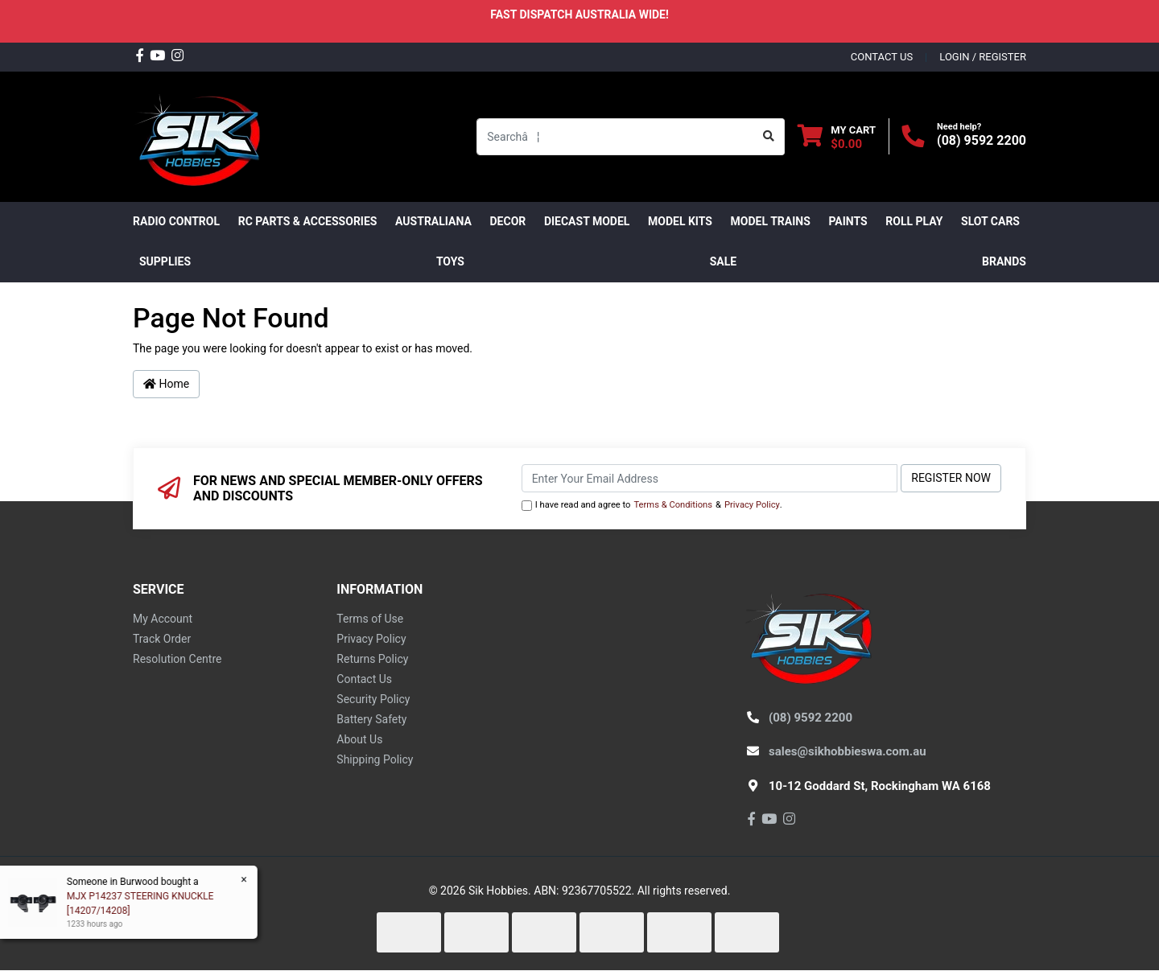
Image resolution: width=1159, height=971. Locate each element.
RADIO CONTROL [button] (176, 221)
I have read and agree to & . (652, 505)
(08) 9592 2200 (981, 140)
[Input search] (615, 136)
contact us (882, 57)
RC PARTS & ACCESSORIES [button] (307, 221)
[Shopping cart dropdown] (836, 136)
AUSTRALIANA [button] (433, 221)
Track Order (162, 638)
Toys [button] (450, 261)
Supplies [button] (165, 261)
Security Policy (373, 699)
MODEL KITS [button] (680, 221)
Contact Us (364, 679)
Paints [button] (847, 221)
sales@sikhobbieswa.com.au (847, 751)
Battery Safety (371, 719)
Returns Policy (372, 658)
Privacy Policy (752, 505)
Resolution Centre (177, 658)
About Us (359, 739)
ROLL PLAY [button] (913, 221)
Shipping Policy (374, 759)
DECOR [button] (508, 221)
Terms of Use (369, 618)
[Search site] (769, 136)
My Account (162, 618)
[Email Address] (710, 478)
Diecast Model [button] (587, 221)
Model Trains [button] (770, 221)
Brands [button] (1004, 261)
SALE (723, 261)
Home (166, 383)
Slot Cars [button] (990, 221)
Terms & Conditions (672, 505)
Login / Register (982, 57)
